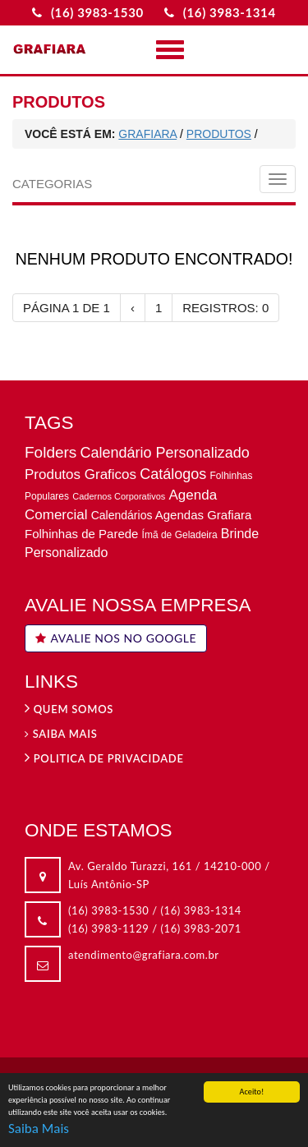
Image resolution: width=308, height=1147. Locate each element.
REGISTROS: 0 (225, 308)
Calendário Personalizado (165, 453)
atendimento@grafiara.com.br (143, 954)
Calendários (122, 515)
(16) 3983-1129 (108, 928)
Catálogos (173, 474)
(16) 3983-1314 (201, 910)
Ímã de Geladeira (180, 535)
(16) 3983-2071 (201, 928)
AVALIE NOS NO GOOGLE (115, 638)
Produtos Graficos (80, 474)
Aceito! (252, 1092)
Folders (50, 452)
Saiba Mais (38, 1129)
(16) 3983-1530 (108, 910)
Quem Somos (69, 709)
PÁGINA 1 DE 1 (66, 308)
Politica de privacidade (104, 758)
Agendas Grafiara (203, 515)
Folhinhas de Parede (81, 534)
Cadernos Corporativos (118, 496)
